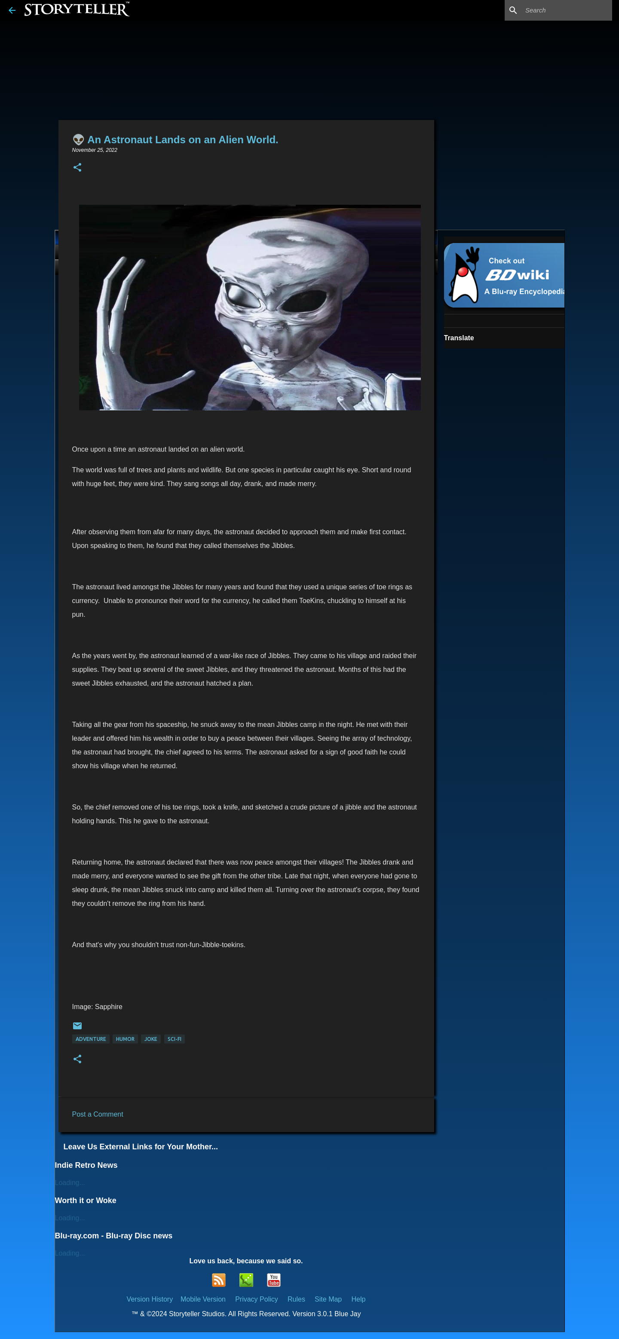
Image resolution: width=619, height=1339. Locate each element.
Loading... (70, 1182)
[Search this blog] (567, 10)
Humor (125, 1039)
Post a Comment (97, 1114)
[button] (77, 168)
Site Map (328, 1299)
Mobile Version (204, 1299)
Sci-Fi (174, 1039)
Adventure (91, 1039)
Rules (296, 1299)
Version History (150, 1299)
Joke (150, 1039)
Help (358, 1299)
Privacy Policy (256, 1299)
